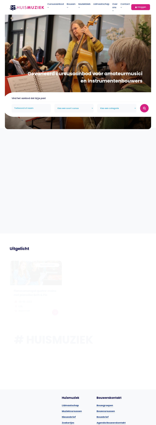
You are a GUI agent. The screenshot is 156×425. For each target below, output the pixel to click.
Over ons (115, 7)
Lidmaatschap (101, 4)
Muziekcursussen (72, 411)
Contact (125, 5)
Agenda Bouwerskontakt (111, 422)
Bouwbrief (103, 416)
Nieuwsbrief (69, 416)
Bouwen (71, 5)
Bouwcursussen (106, 411)
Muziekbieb (84, 5)
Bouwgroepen (105, 405)
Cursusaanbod (55, 5)
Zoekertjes (68, 422)
